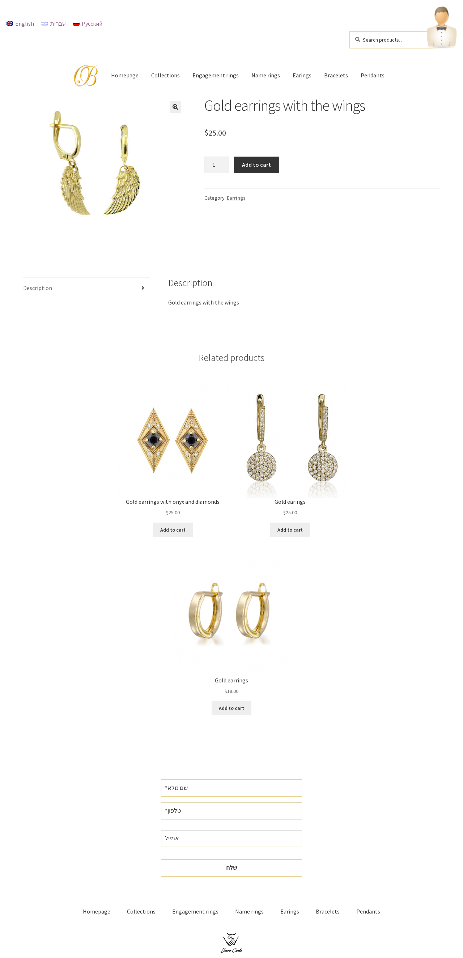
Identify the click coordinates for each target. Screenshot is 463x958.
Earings (302, 75)
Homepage (125, 75)
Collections (165, 75)
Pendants (373, 75)
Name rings (265, 75)
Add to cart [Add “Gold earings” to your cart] (290, 530)
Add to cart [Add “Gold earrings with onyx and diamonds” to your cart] (173, 530)
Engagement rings (215, 75)
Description (37, 287)
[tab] (86, 288)
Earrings (236, 198)
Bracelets (336, 75)
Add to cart (256, 164)
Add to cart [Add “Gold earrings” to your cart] (231, 708)
